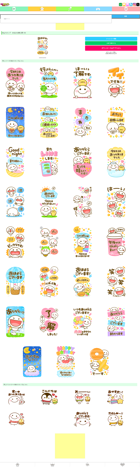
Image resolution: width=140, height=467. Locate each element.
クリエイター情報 (111, 38)
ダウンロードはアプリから (111, 48)
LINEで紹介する (111, 43)
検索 (125, 16)
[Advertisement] (70, 25)
